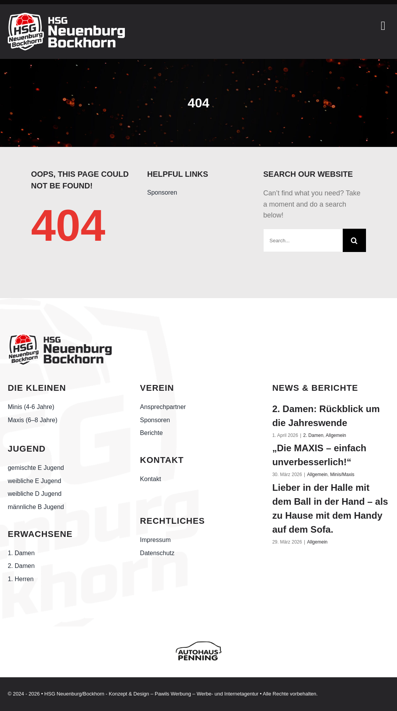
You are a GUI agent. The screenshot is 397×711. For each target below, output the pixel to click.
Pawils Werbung (173, 694)
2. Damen (313, 435)
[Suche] (354, 240)
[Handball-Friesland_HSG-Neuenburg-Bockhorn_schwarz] (60, 336)
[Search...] (303, 240)
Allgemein (336, 435)
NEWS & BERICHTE (315, 388)
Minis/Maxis (342, 474)
